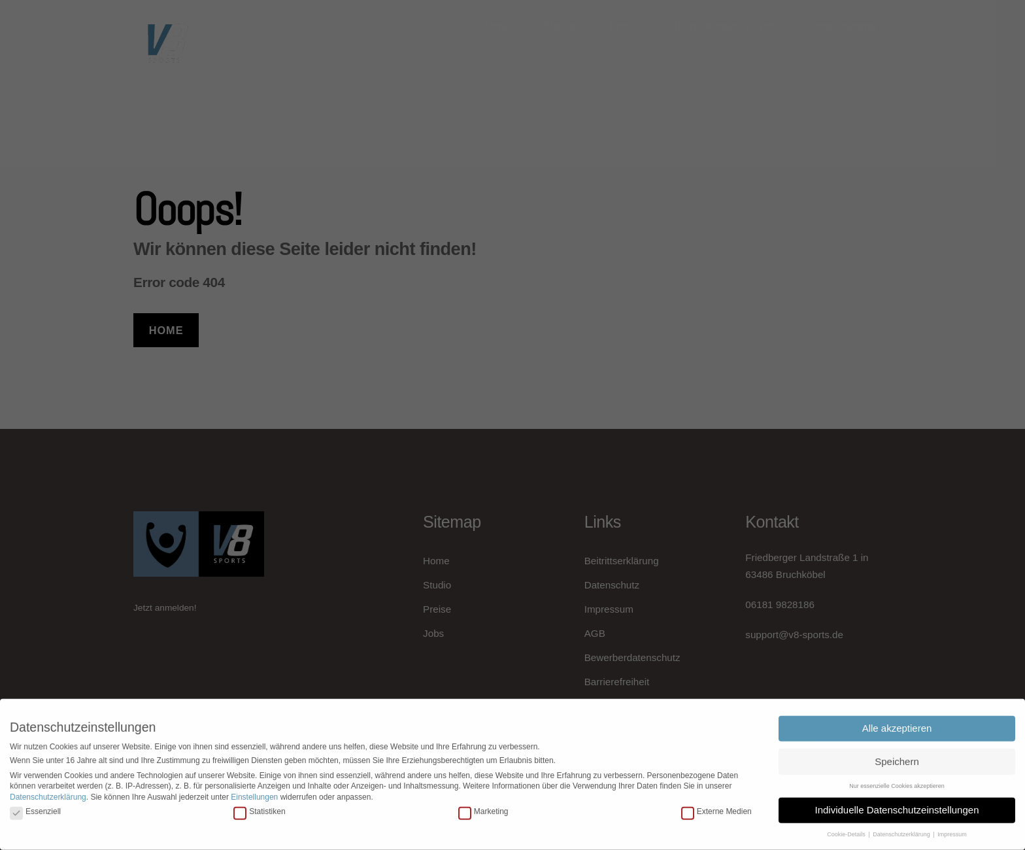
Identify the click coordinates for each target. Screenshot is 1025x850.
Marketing (483, 805)
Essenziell (35, 805)
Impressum (952, 828)
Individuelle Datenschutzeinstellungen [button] (897, 803)
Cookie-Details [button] (847, 828)
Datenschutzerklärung (48, 791)
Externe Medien (716, 805)
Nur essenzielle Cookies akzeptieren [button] (897, 780)
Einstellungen (254, 791)
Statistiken (259, 805)
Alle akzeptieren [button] (897, 722)
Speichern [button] (897, 755)
